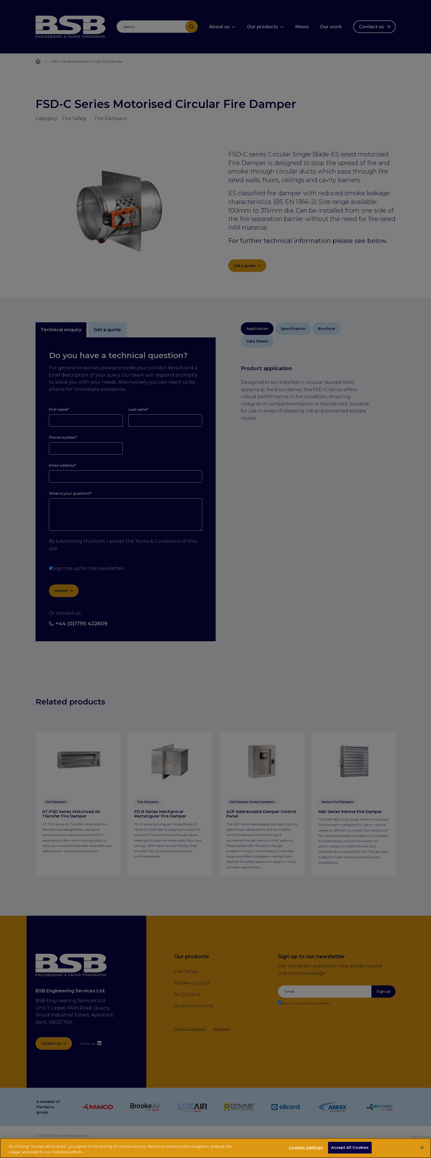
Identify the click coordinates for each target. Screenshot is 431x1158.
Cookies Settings (306, 1148)
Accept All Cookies (350, 1148)
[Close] (422, 1148)
